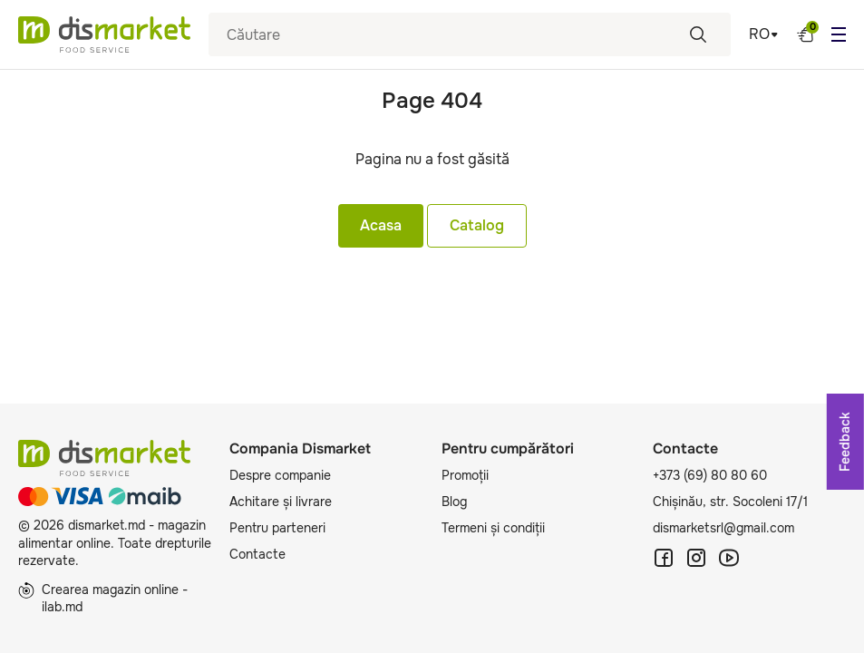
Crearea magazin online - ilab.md (103, 598)
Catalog (477, 225)
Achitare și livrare (280, 501)
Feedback (845, 442)
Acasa (381, 225)
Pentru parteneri (277, 528)
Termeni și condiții (493, 528)
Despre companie (280, 475)
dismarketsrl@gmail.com (723, 528)
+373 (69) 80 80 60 (710, 475)
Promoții (465, 475)
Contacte (257, 554)
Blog (454, 501)
